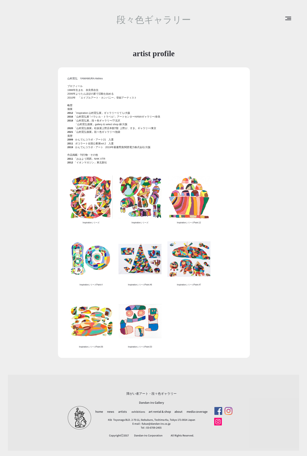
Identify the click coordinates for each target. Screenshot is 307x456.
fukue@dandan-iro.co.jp (156, 423)
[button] (288, 18)
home (99, 412)
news (111, 412)
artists (122, 412)
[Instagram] (228, 411)
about (178, 412)
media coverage (197, 412)
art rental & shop (160, 412)
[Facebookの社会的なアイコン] (218, 411)
